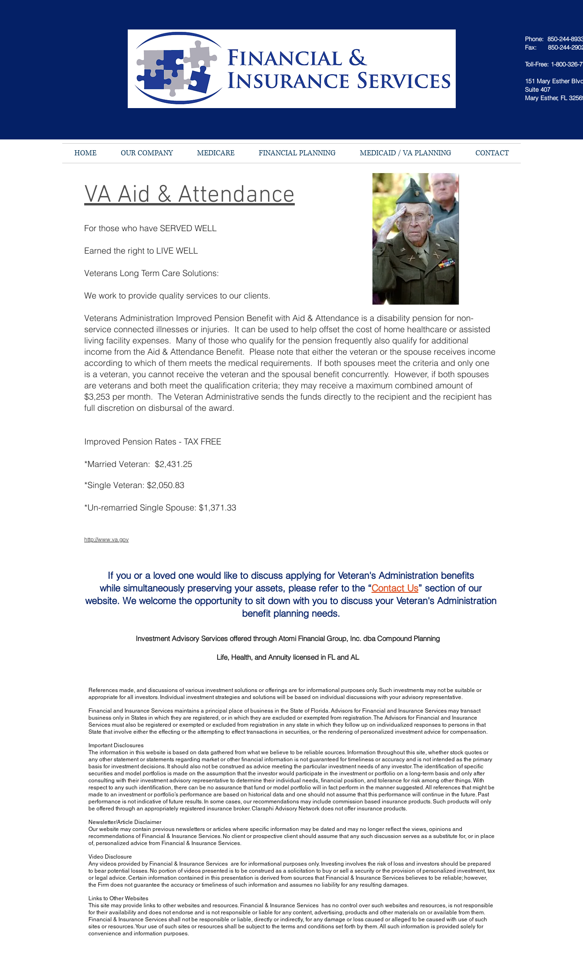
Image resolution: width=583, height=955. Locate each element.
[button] (147, 153)
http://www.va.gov (106, 539)
